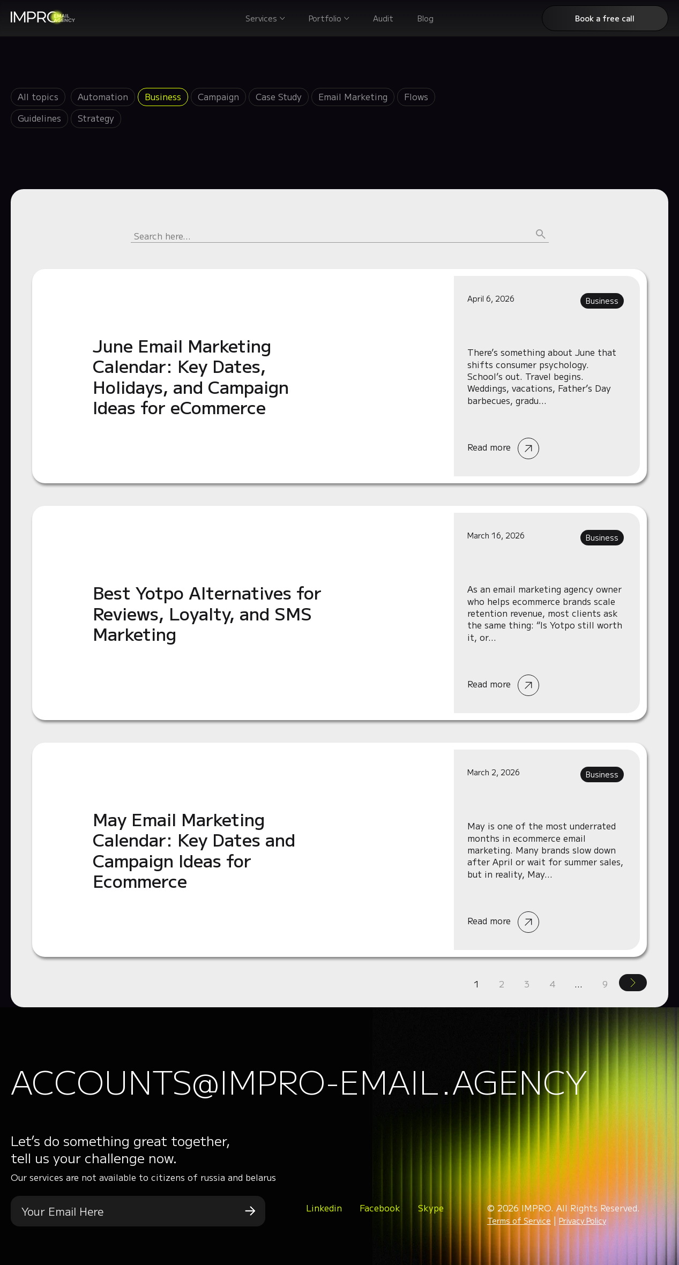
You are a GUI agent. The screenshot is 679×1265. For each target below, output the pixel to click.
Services (261, 18)
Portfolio (325, 18)
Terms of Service (519, 1220)
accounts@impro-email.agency (299, 1080)
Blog (425, 18)
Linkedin (324, 1207)
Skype (431, 1207)
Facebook (380, 1207)
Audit (383, 18)
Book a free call (605, 18)
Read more (339, 376)
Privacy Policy (582, 1220)
